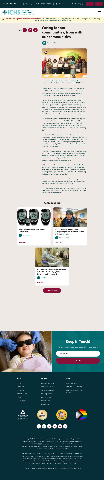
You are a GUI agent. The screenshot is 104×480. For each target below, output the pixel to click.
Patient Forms (45, 401)
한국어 (55, 4)
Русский (61, 4)
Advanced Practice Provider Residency (74, 391)
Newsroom (20, 390)
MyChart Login (28, 4)
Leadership (20, 387)
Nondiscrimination (47, 397)
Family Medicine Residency (74, 387)
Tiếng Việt (80, 4)
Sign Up (78, 361)
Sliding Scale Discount (48, 390)
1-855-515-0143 (72, 463)
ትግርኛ (74, 4)
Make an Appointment (48, 383)
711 (79, 468)
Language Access (46, 394)
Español (68, 4)
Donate (99, 4)
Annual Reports (22, 394)
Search (21, 4)
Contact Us (20, 397)
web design (71, 439)
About (19, 378)
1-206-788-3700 (70, 468)
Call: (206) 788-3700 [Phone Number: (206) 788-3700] (9, 4)
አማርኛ (37, 4)
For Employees (21, 401)
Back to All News (52, 290)
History (19, 383)
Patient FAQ (45, 404)
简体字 (43, 4)
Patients (44, 378)
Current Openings (71, 383)
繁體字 (49, 4)
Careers (90, 4)
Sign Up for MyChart (47, 387)
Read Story (22, 242)
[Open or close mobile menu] (99, 12)
